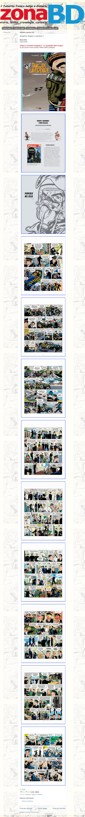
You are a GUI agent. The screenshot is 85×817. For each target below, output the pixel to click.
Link (56, 28)
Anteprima (28, 794)
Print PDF (25, 792)
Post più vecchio (59, 808)
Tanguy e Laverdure (36, 794)
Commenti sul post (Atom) (32, 812)
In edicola (41, 28)
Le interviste (30, 28)
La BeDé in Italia (19, 28)
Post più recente (26, 808)
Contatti (49, 28)
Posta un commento (27, 801)
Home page (7, 28)
